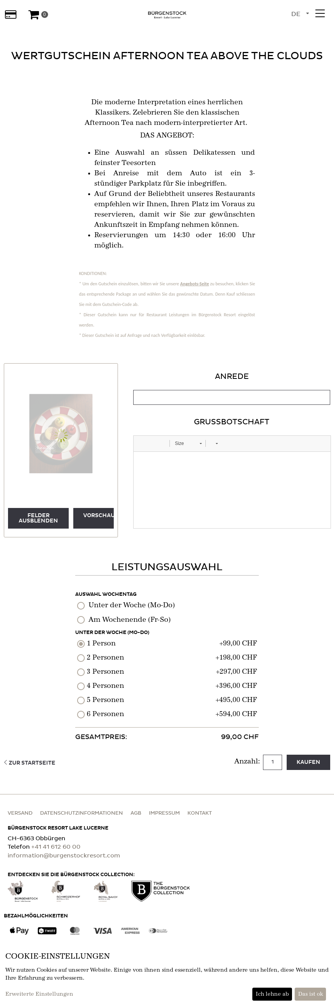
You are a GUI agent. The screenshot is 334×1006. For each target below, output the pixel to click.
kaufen (308, 762)
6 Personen (105, 714)
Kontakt (199, 813)
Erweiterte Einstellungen (39, 994)
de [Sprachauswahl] (295, 14)
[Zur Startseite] (167, 14)
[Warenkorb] (38, 14)
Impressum (164, 813)
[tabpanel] (231, 450)
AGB (136, 813)
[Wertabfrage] (10, 14)
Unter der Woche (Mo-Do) (132, 605)
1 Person (101, 643)
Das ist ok (310, 994)
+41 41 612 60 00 (56, 847)
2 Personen (105, 657)
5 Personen (105, 700)
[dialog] (167, 976)
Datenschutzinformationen (81, 813)
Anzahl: (248, 761)
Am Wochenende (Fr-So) (130, 619)
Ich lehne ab (272, 994)
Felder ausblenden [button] (38, 518)
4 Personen (105, 686)
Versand (20, 813)
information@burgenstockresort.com (64, 856)
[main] (167, 402)
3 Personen (105, 671)
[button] (45, 446)
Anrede (232, 376)
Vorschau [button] (98, 515)
